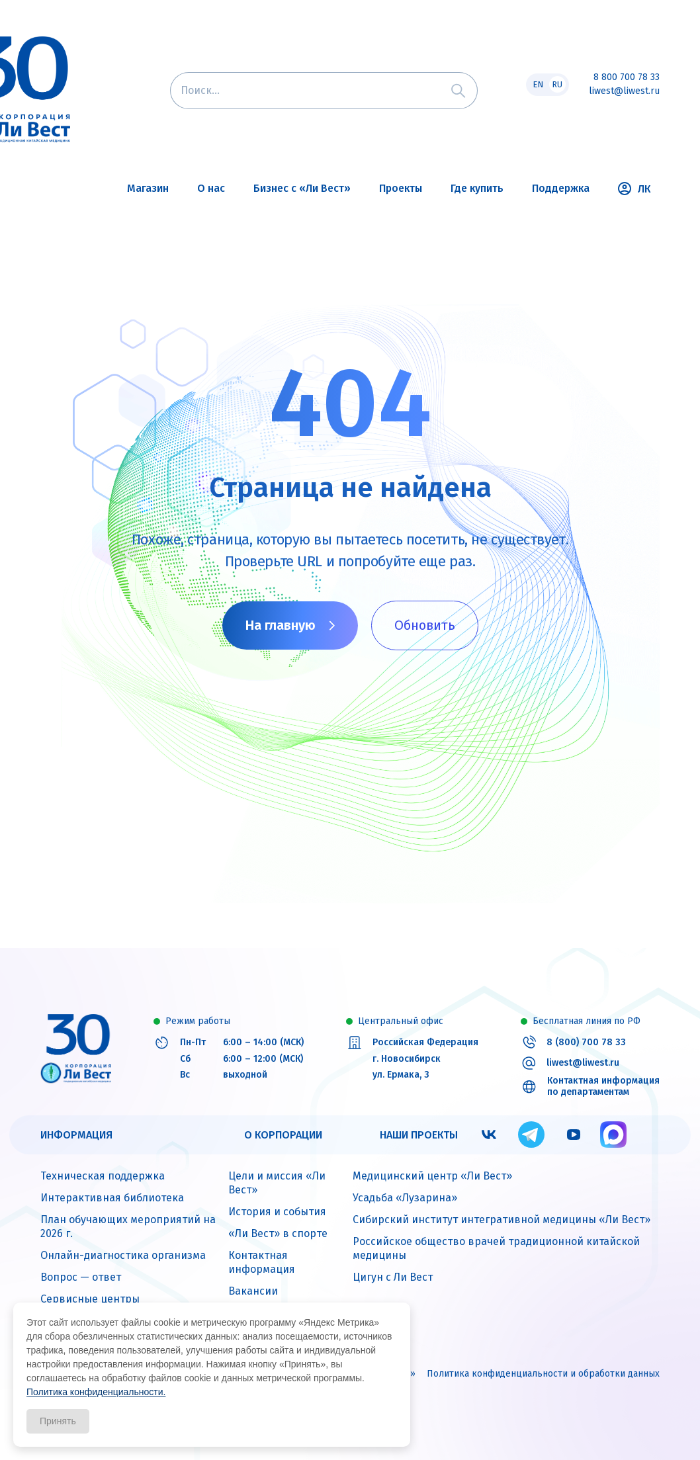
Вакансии (253, 1291)
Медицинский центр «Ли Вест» (432, 1176)
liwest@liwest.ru (624, 91)
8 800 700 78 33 (626, 77)
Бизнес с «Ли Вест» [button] (302, 188)
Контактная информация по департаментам (603, 1086)
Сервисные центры (90, 1299)
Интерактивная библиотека (112, 1197)
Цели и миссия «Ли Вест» (277, 1183)
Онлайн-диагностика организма (123, 1255)
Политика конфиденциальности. (95, 1392)
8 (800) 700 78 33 (586, 1042)
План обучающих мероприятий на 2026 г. (128, 1226)
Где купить (477, 188)
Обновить (424, 625)
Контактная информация (261, 1262)
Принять (58, 1421)
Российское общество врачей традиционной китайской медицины (496, 1248)
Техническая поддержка (102, 1176)
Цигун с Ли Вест (393, 1277)
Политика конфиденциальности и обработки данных (543, 1373)
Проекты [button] (400, 188)
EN (538, 84)
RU (557, 84)
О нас (211, 188)
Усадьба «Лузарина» (405, 1197)
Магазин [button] (148, 188)
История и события (277, 1211)
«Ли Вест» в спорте (278, 1233)
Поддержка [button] (561, 188)
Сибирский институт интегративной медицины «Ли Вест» (501, 1219)
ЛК (634, 188)
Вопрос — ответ (80, 1277)
